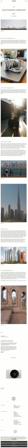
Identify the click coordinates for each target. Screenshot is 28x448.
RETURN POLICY (16, 413)
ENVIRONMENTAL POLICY (17, 422)
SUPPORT (15, 412)
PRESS (15, 405)
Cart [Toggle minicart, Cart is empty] (26, 1)
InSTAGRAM (2, 351)
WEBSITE (2, 352)
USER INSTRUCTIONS (17, 415)
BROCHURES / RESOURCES (18, 416)
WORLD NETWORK (16, 407)
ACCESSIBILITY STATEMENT (18, 424)
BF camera (2, 388)
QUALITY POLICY (16, 423)
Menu (1, 1)
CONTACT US (16, 414)
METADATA (2, 178)
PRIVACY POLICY (16, 420)
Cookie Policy (14, 438)
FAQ (14, 411)
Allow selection (14, 446)
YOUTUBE (15, 430)
